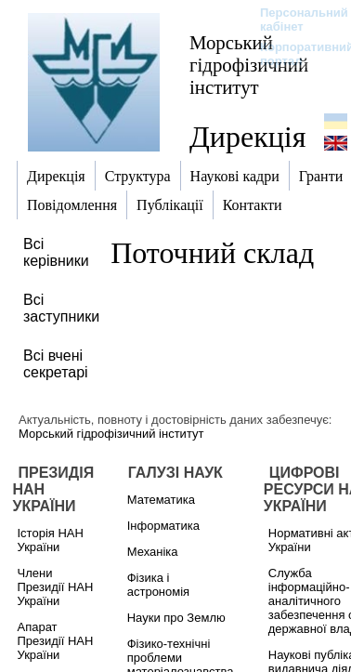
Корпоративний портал (295, 54)
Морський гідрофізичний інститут (248, 65)
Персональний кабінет (295, 19)
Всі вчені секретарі (55, 364)
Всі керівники (56, 252)
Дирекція (247, 136)
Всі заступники (61, 308)
